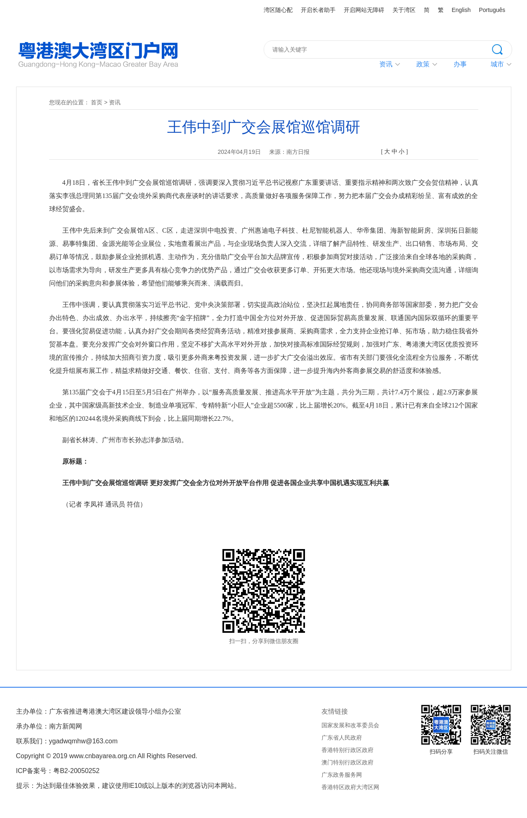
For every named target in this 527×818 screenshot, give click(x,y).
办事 (460, 64)
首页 (96, 102)
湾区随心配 (278, 10)
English (461, 10)
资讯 (385, 64)
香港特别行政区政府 (347, 750)
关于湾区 (404, 10)
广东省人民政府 (341, 737)
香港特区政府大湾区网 (350, 787)
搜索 (502, 49)
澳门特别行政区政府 (347, 762)
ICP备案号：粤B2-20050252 (58, 770)
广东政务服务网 (341, 774)
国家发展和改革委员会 (350, 725)
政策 (423, 64)
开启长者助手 (318, 10)
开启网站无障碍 (364, 10)
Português (492, 10)
